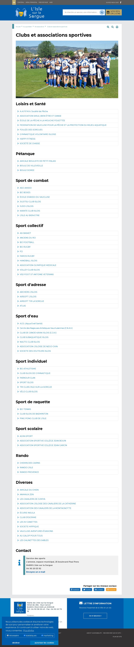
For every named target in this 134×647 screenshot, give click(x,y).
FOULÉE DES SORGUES (30, 135)
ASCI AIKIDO (24, 194)
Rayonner (47, 23)
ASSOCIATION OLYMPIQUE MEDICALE (36, 271)
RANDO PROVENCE (28, 478)
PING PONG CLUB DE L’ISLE (31, 424)
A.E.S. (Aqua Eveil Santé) (30, 329)
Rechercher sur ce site (112, 639)
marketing (47, 635)
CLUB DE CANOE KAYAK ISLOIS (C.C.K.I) (37, 338)
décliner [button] (16, 643)
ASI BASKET (24, 239)
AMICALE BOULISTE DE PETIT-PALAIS (36, 167)
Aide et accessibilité (94, 639)
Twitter (87, 595)
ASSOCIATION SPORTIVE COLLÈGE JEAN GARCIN (42, 451)
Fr (14, 2)
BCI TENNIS (24, 415)
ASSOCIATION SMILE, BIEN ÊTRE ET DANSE (39, 122)
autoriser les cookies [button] (44, 643)
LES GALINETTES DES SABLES (33, 546)
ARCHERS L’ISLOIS (27, 298)
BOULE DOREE (25, 176)
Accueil (18, 32)
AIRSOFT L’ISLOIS (26, 302)
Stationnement (112, 23)
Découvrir (62, 23)
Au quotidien (31, 23)
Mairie (17, 23)
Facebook (75, 595)
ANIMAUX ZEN (25, 500)
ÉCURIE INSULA (26, 519)
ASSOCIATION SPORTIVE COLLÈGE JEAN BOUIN (41, 447)
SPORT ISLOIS (25, 388)
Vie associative (39, 32)
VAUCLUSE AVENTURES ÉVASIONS (35, 537)
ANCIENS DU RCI (26, 244)
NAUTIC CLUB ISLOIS (28, 348)
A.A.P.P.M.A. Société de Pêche (32, 117)
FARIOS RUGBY (25, 262)
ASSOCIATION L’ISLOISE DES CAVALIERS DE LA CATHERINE (46, 509)
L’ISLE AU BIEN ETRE (28, 221)
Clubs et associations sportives (57, 32)
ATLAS (21, 312)
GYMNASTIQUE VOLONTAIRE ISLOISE (36, 140)
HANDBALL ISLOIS (27, 266)
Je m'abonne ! (95, 621)
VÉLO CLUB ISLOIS (27, 397)
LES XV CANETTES (27, 528)
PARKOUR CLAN (26, 384)
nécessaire (13, 635)
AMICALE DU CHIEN (28, 496)
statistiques (30, 635)
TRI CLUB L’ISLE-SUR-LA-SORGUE (34, 393)
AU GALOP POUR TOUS (30, 541)
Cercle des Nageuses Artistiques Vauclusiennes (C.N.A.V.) (45, 334)
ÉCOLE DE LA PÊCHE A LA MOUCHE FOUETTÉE (41, 126)
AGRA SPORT (25, 442)
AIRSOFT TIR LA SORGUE (30, 307)
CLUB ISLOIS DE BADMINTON (32, 420)
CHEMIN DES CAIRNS (28, 469)
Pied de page (43, 2)
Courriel (111, 595)
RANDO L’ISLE (25, 473)
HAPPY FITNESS (26, 145)
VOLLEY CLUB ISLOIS (28, 276)
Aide (51, 2)
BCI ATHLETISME (26, 374)
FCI (20, 257)
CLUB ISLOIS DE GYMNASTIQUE (33, 379)
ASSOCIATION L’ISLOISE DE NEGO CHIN (37, 352)
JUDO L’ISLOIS (25, 212)
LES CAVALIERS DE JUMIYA (31, 505)
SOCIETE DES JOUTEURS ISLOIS (34, 357)
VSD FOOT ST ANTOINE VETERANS (35, 280)
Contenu (21, 2)
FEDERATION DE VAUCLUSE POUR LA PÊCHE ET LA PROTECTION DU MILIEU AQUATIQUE (62, 131)
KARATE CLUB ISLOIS (28, 217)
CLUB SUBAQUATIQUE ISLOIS (32, 343)
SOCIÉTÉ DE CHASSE (28, 149)
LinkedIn (99, 595)
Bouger (87, 23)
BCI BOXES (23, 198)
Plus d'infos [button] (28, 630)
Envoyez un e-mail (35, 578)
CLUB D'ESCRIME (26, 523)
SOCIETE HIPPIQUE (28, 532)
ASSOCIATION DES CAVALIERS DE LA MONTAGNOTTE (44, 514)
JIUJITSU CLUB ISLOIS (29, 207)
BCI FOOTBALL (25, 248)
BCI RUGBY (23, 253)
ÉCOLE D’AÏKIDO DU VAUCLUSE (33, 203)
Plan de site (117, 642)
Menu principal (31, 2)
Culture (75, 23)
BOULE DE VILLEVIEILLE (30, 171)
